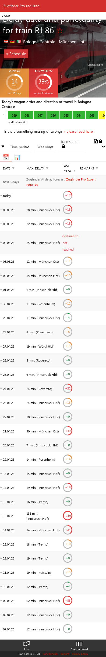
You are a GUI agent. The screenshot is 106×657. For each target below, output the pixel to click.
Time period (19, 147)
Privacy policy (80, 654)
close (6, 15)
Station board (79, 644)
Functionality (50, 654)
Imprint (65, 654)
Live (26, 644)
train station (70, 141)
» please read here (78, 131)
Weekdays (45, 147)
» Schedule (16, 53)
